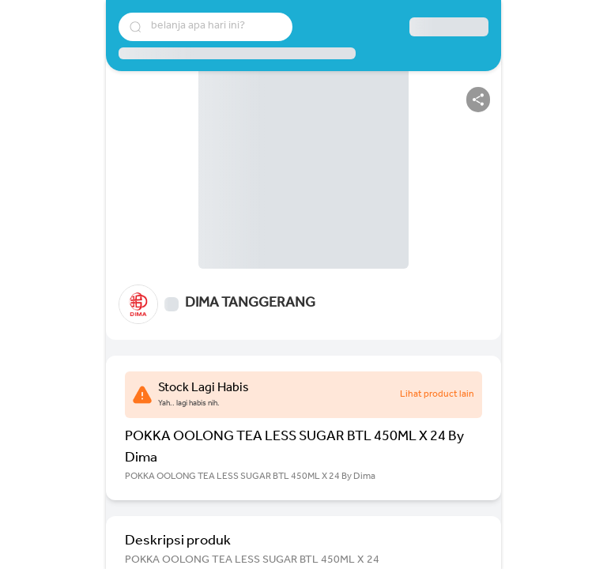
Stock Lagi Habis (203, 388)
